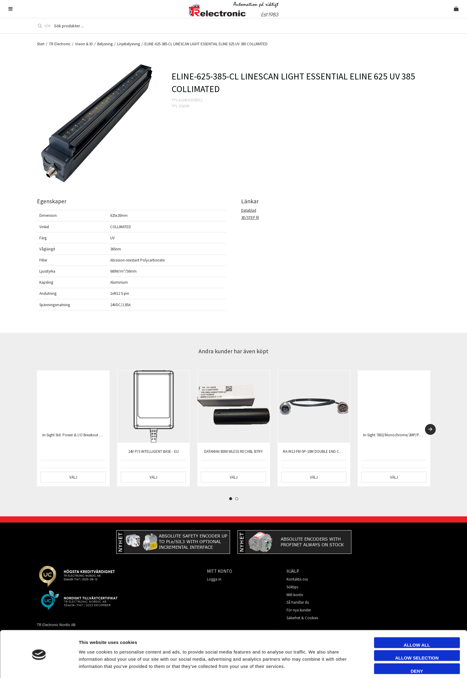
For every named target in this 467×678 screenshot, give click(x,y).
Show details (337, 666)
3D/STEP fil (250, 217)
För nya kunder (299, 610)
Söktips (292, 587)
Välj (73, 477)
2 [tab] (236, 498)
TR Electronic (60, 43)
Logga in (214, 579)
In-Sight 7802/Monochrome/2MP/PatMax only (400, 435)
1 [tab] (230, 498)
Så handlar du (298, 602)
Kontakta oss (297, 579)
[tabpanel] (73, 428)
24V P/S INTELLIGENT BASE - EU (153, 451)
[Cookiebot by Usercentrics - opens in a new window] (39, 666)
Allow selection (417, 638)
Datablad (248, 210)
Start (40, 43)
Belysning (105, 43)
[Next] (430, 429)
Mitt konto (295, 594)
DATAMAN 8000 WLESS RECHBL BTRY (233, 451)
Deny (417, 651)
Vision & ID (84, 43)
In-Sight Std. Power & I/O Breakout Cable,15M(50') (82, 435)
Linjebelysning (128, 43)
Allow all (417, 625)
